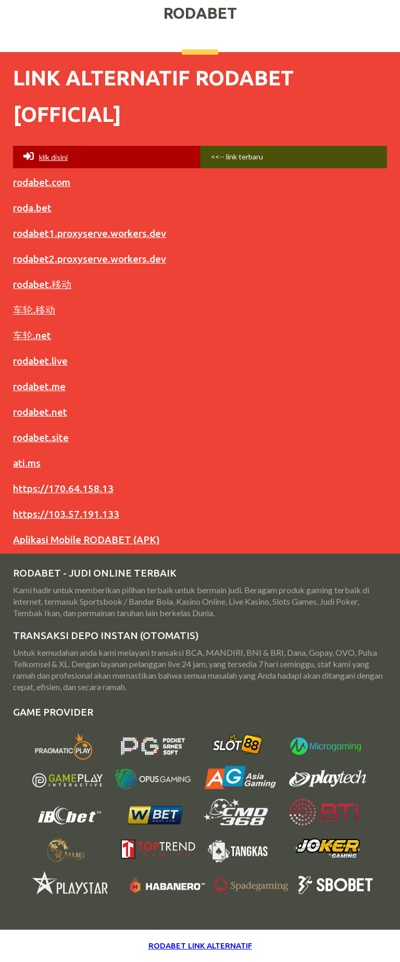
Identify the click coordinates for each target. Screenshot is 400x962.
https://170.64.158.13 (63, 488)
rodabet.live (40, 361)
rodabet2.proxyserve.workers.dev (89, 259)
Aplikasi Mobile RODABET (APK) (86, 539)
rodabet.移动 (42, 284)
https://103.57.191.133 (66, 514)
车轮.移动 (34, 310)
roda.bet (32, 208)
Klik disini (45, 156)
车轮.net (32, 335)
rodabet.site (41, 437)
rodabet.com (41, 182)
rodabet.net (40, 412)
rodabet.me (39, 386)
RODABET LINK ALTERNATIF (200, 945)
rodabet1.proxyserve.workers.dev (89, 233)
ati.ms (27, 463)
